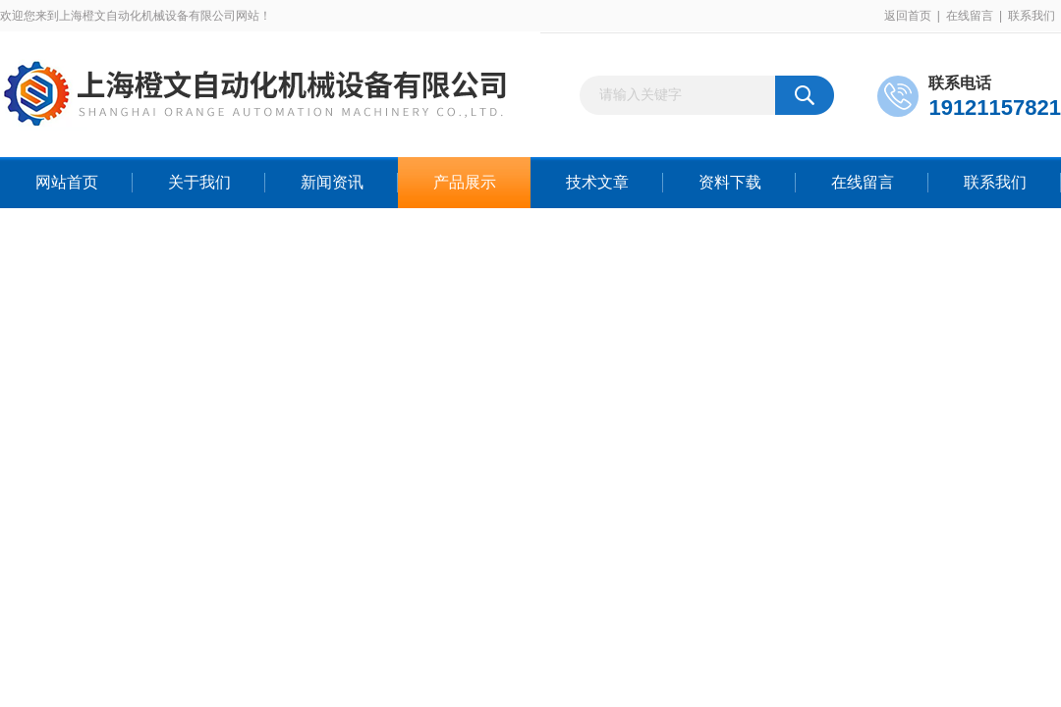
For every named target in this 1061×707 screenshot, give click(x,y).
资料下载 (729, 182)
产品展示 (464, 182)
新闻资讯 (332, 182)
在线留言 (969, 16)
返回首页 (907, 16)
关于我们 (199, 182)
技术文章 (597, 182)
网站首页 (66, 182)
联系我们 (1031, 16)
